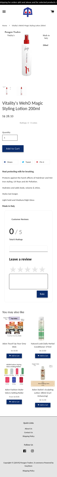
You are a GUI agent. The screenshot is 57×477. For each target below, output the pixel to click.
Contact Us (28, 432)
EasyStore (28, 466)
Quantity (6, 132)
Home (4, 25)
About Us (28, 428)
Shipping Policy (28, 436)
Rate (42, 293)
